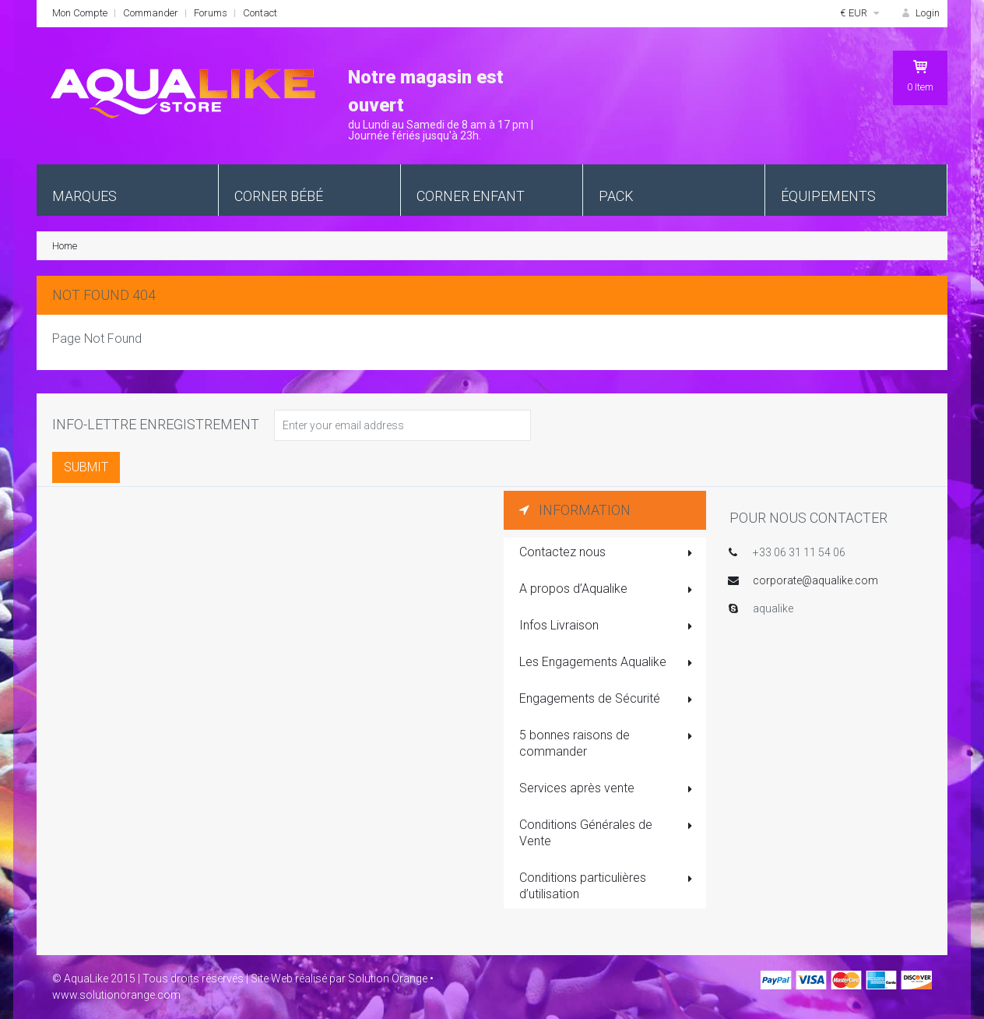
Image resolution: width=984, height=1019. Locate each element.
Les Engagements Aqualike (606, 663)
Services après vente (606, 789)
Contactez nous (606, 553)
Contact (260, 13)
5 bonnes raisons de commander (606, 743)
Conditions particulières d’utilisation (606, 885)
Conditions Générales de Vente (606, 832)
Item (920, 75)
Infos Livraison (606, 626)
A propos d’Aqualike (606, 589)
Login (919, 13)
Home (64, 246)
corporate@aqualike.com (815, 580)
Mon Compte (79, 13)
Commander (150, 13)
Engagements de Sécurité (606, 699)
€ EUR (862, 13)
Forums (210, 13)
